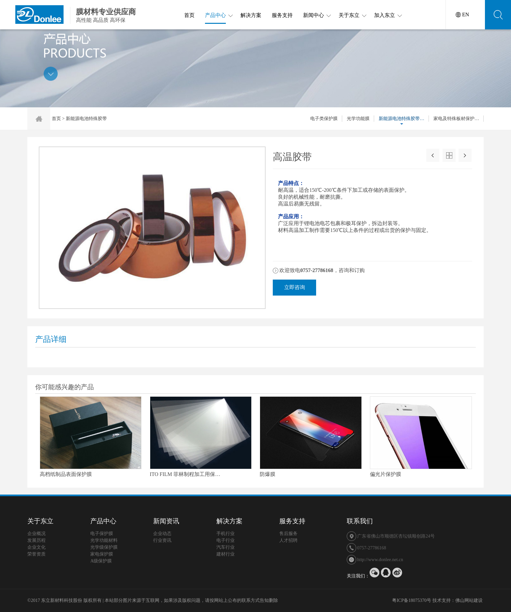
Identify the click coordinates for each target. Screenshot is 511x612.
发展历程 (36, 540)
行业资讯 (162, 540)
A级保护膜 (101, 560)
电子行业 (225, 540)
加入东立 (384, 15)
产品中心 (215, 18)
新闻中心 (313, 15)
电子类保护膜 (324, 118)
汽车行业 (225, 547)
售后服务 (288, 533)
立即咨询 (294, 287)
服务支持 (282, 15)
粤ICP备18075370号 (411, 600)
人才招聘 (288, 540)
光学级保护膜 (104, 547)
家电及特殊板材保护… (456, 118)
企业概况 (36, 533)
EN (465, 14)
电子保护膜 (101, 533)
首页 (189, 15)
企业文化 (36, 547)
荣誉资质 (36, 554)
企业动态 (162, 533)
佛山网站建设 (469, 600)
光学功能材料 (104, 540)
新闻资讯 (166, 521)
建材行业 (225, 554)
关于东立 (349, 15)
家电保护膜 (101, 554)
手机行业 (225, 533)
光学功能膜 (358, 118)
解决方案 (251, 15)
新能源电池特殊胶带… (401, 118)
